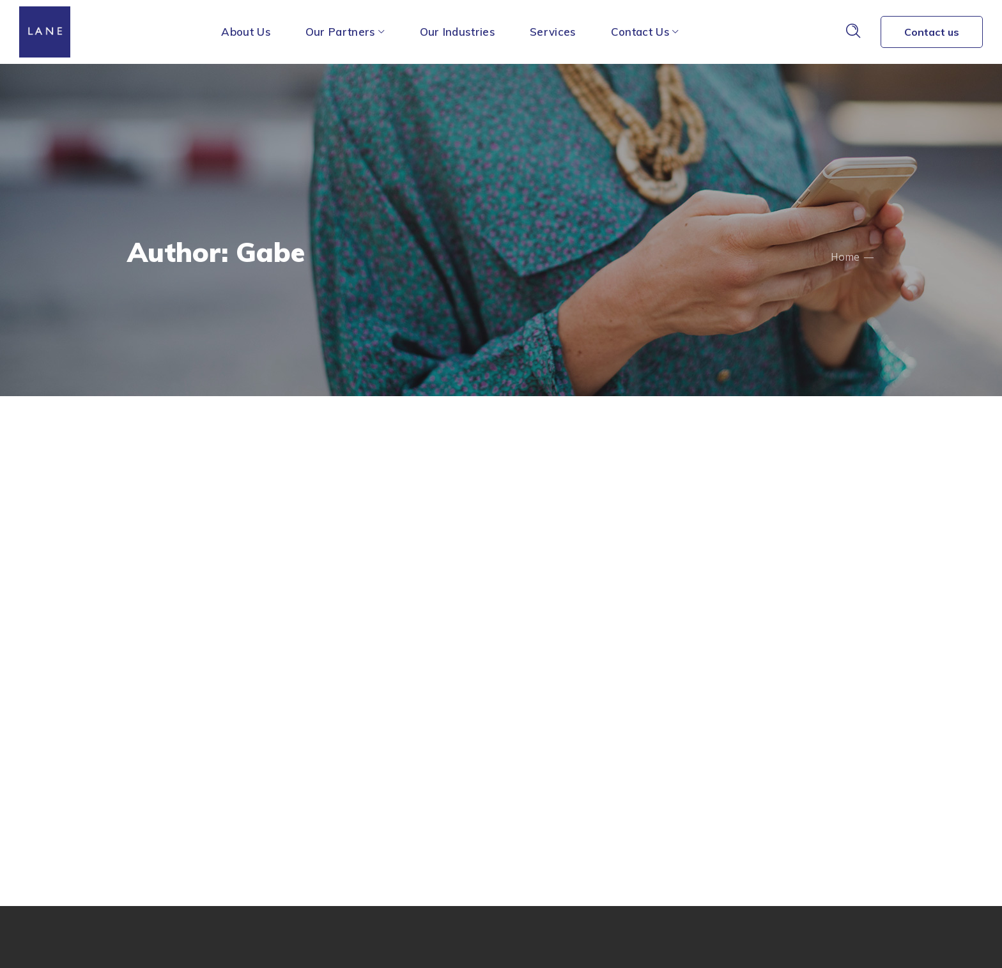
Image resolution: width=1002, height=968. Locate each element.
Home (845, 257)
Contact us (932, 32)
